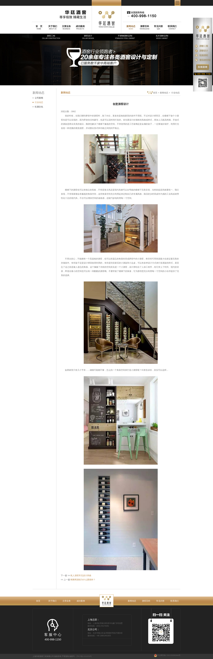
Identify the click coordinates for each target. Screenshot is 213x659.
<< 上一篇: (78, 579)
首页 (152, 92)
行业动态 (39, 102)
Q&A (158, 27)
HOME (39, 27)
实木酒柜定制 (162, 37)
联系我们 (174, 601)
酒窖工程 (51, 37)
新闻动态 (164, 93)
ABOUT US (52, 27)
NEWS (131, 27)
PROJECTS (80, 27)
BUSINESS (66, 27)
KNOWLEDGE (144, 27)
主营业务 (66, 601)
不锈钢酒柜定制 (125, 37)
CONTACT (172, 27)
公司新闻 (39, 98)
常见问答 (160, 601)
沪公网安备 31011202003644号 (167, 655)
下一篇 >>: (76, 575)
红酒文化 (39, 107)
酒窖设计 (88, 37)
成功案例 (81, 601)
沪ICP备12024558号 (84, 656)
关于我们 (52, 601)
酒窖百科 (146, 601)
